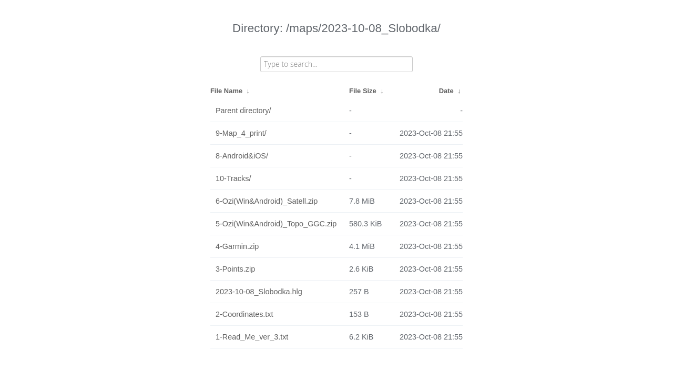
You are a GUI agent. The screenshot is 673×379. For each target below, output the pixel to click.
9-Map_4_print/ (241, 133)
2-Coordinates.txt (244, 314)
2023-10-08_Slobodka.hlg (259, 291)
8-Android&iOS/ (242, 156)
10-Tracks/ (233, 178)
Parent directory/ (243, 110)
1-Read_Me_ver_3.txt (252, 337)
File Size (362, 91)
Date (446, 91)
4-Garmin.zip (237, 246)
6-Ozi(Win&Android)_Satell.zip (267, 201)
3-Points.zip (235, 269)
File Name (226, 91)
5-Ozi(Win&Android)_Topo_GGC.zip (276, 224)
